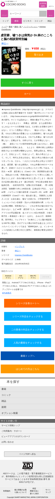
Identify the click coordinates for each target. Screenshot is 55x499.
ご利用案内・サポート (11, 431)
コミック (38, 21)
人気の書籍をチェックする (27, 342)
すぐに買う (27, 82)
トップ (5, 21)
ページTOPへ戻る (27, 454)
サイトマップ (48, 491)
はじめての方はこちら (27, 369)
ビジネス (27, 21)
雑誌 (50, 21)
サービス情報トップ (10, 425)
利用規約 (6, 491)
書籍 (16, 21)
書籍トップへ (28, 355)
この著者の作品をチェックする (27, 329)
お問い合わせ (7, 442)
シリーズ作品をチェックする (27, 316)
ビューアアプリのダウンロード (15, 436)
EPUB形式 (6, 293)
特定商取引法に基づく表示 (34, 490)
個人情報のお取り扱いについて (20, 491)
